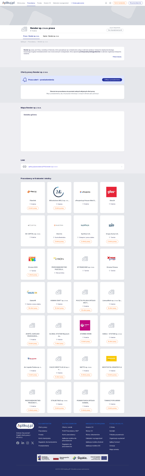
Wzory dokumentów (93, 435)
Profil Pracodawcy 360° (70, 431)
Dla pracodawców (135, 3)
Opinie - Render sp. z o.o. (51, 36)
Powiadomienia (43, 446)
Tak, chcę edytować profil (115, 30)
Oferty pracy (21, 3)
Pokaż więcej (117, 57)
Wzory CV (89, 431)
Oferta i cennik (67, 427)
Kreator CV (47, 3)
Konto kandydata (119, 3)
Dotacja (112, 446)
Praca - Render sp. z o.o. (31, 36)
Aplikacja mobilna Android (94, 442)
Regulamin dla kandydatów (47, 442)
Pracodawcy (31, 3)
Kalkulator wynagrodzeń (61, 3)
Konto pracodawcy (68, 435)
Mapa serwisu (114, 449)
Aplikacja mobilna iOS (93, 446)
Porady (39, 3)
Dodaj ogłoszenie (77, 3)
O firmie (112, 427)
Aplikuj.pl (23, 42)
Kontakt (112, 431)
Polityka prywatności (116, 435)
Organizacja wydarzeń (117, 438)
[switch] (112, 79)
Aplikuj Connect (114, 442)
